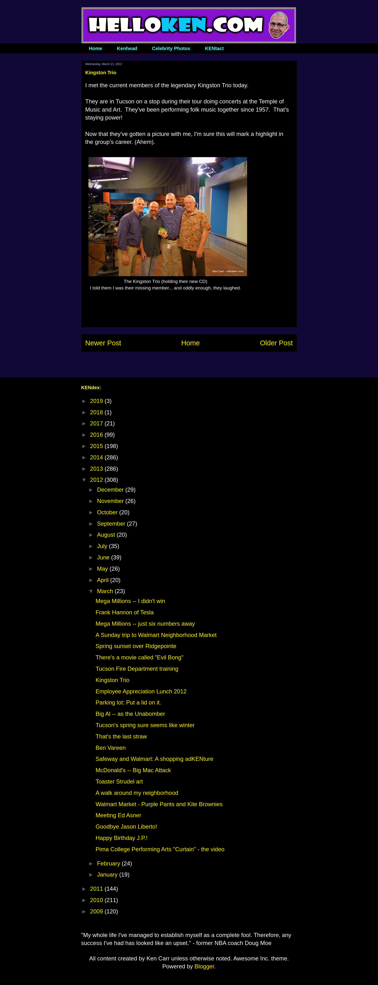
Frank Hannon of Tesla (124, 612)
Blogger (204, 966)
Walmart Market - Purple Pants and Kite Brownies (159, 804)
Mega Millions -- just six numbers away (145, 623)
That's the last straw (121, 736)
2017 (97, 423)
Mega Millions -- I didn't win (130, 601)
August (106, 534)
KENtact (214, 48)
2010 (97, 900)
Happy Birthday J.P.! (121, 838)
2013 (97, 468)
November (111, 501)
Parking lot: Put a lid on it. (128, 702)
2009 (97, 911)
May (103, 568)
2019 (97, 401)
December (111, 489)
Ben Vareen (110, 747)
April (103, 580)
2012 (97, 479)
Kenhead (127, 48)
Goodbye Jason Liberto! (126, 826)
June (104, 557)
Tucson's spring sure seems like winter (145, 725)
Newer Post (103, 343)
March (106, 591)
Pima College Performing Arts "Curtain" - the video (159, 849)
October (108, 512)
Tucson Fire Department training (136, 668)
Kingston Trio (112, 680)
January (108, 874)
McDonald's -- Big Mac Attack (133, 770)
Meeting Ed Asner (118, 815)
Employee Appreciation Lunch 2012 (141, 691)
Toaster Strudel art (119, 781)
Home (95, 48)
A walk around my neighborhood (136, 793)
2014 (97, 457)
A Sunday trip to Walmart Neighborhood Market (155, 635)
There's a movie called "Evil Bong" (139, 657)
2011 (97, 888)
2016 (97, 434)
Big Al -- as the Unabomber (130, 713)
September (112, 523)
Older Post (276, 343)
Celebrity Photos (171, 48)
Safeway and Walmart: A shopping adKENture (154, 759)
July (103, 546)
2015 (97, 446)
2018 (97, 412)
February (109, 863)
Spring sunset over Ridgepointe (135, 646)
